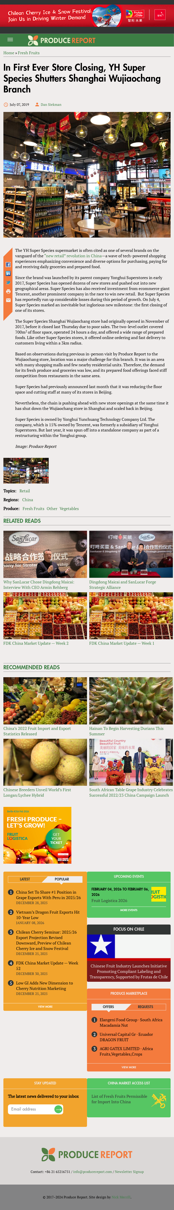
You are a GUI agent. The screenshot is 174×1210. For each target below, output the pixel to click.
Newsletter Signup (129, 1171)
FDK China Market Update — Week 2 (36, 643)
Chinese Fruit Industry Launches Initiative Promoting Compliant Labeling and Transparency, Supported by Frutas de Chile (129, 971)
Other (52, 508)
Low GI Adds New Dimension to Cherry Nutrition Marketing (44, 985)
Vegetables (69, 508)
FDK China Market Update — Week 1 (122, 643)
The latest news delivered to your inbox (43, 1096)
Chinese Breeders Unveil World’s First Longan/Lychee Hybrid (37, 792)
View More (129, 1067)
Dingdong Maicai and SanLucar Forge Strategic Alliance (122, 584)
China (27, 499)
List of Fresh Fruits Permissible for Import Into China (119, 1098)
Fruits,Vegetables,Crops (121, 1054)
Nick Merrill (121, 1197)
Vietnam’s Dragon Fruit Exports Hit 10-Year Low (48, 914)
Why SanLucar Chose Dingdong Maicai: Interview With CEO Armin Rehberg (38, 584)
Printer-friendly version (8, 291)
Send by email (8, 300)
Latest (25, 879)
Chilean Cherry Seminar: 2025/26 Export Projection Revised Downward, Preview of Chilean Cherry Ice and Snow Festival (46, 940)
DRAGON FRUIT (114, 1039)
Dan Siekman (51, 104)
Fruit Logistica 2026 (109, 900)
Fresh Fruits (33, 508)
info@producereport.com (92, 1171)
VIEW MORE (45, 1006)
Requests (145, 1007)
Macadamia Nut (114, 1025)
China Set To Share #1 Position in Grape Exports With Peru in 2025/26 (48, 894)
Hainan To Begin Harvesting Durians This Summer (126, 731)
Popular (62, 879)
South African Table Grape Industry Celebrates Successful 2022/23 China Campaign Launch (131, 792)
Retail (24, 490)
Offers (108, 1007)
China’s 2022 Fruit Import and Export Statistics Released (37, 731)
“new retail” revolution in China (73, 255)
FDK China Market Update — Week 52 (47, 965)
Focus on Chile (129, 929)
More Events (128, 910)
